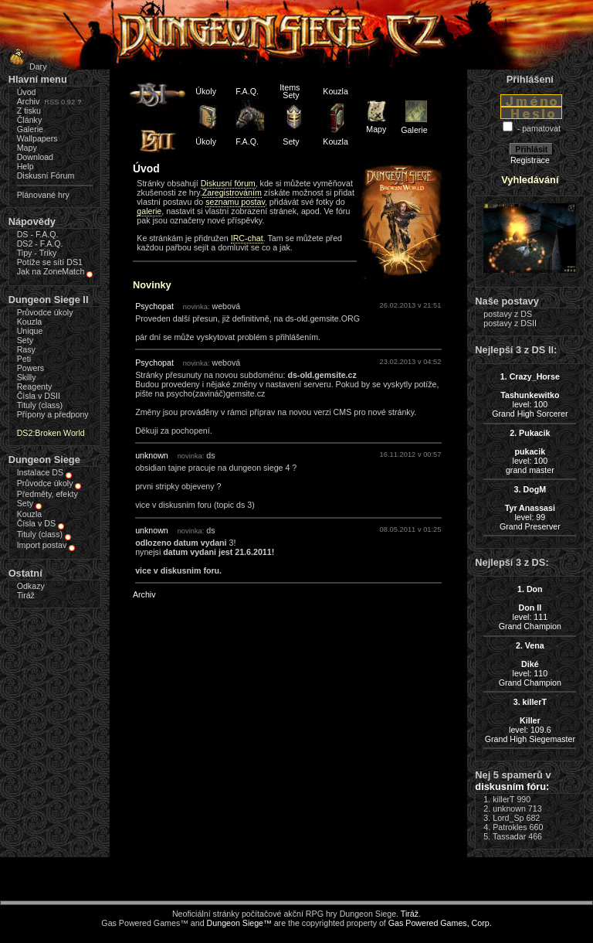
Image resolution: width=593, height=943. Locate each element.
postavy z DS (507, 313)
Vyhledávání (529, 180)
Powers (31, 368)
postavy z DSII (510, 323)
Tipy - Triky (37, 252)
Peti (24, 358)
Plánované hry (43, 194)
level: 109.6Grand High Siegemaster (530, 720)
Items (290, 87)
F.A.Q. (247, 91)
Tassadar (509, 836)
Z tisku (29, 110)
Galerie (30, 129)
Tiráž (26, 595)
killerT (503, 799)
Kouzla (29, 321)
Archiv (28, 101)
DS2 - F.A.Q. (40, 243)
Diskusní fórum (228, 183)
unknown (151, 455)
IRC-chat (247, 238)
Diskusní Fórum (46, 175)
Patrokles (510, 827)
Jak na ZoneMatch (51, 271)
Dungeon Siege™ (239, 923)
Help (25, 166)
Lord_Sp (508, 817)
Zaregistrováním (232, 192)
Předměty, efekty (47, 494)
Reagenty (35, 386)
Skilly (26, 377)
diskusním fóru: (512, 786)
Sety (25, 340)
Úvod (26, 92)
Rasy (26, 349)
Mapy (27, 147)
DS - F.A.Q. (38, 234)
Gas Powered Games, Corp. (440, 923)
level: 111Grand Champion (530, 607)
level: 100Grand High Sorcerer (530, 395)
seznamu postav (235, 201)
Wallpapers (37, 138)
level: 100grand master (530, 451)
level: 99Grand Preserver (530, 508)
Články (29, 119)
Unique (30, 330)
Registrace (530, 160)
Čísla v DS (36, 523)
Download (35, 157)
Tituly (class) (40, 405)
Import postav (42, 545)
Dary (26, 66)
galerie (149, 211)
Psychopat (154, 306)
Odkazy (31, 586)
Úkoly (205, 91)
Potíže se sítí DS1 (50, 262)
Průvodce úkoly (45, 312)
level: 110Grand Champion (530, 664)
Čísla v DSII (38, 395)
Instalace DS (40, 472)
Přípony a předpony (53, 414)
